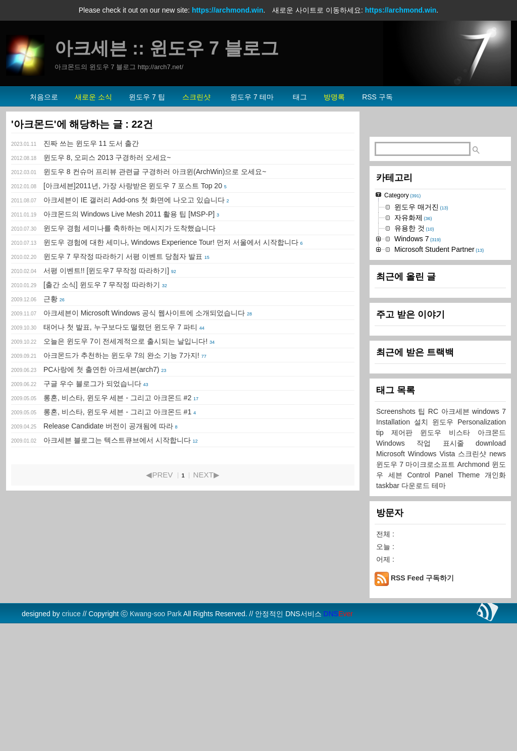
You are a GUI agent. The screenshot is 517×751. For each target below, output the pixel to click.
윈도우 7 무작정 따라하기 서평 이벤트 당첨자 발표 (122, 256)
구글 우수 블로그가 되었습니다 (92, 384)
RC (434, 537)
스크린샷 (473, 580)
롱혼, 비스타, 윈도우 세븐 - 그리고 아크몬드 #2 (117, 398)
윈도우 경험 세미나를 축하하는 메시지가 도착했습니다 (129, 228)
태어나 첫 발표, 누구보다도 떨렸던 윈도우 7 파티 (120, 327)
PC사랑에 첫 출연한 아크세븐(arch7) (101, 369)
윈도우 (444, 548)
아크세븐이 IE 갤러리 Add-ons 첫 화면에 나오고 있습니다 (134, 200)
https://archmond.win (228, 10)
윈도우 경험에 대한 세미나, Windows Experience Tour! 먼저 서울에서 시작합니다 (170, 242)
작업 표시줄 (446, 569)
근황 (50, 299)
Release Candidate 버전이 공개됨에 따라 (108, 426)
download (491, 569)
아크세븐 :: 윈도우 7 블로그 (167, 48)
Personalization (481, 548)
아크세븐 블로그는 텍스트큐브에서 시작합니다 (117, 440)
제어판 (405, 559)
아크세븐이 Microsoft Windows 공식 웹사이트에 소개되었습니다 (144, 313)
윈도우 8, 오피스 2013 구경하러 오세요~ (107, 157)
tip (383, 559)
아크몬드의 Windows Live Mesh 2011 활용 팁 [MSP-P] (129, 214)
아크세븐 (457, 537)
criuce (71, 740)
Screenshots (397, 537)
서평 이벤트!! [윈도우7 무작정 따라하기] (106, 270)
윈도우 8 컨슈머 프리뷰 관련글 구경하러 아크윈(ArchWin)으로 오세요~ (154, 172)
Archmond (474, 590)
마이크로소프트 (431, 590)
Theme (471, 601)
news (497, 580)
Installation (395, 548)
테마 (439, 612)
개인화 (495, 601)
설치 (423, 548)
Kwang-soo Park (156, 740)
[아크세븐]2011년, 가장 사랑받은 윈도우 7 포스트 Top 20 (132, 186)
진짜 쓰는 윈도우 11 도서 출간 (91, 143)
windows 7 (489, 537)
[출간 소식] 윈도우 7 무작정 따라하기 (101, 285)
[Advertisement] (440, 190)
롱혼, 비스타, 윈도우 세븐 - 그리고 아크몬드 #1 (117, 412)
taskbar (388, 612)
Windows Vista (433, 580)
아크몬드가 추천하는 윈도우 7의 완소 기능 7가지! (121, 355)
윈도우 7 (390, 590)
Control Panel (432, 601)
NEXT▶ (206, 474)
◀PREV (159, 474)
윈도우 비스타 (449, 559)
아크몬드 (492, 559)
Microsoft (392, 580)
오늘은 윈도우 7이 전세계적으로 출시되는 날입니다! (125, 341)
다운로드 (416, 612)
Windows (396, 569)
